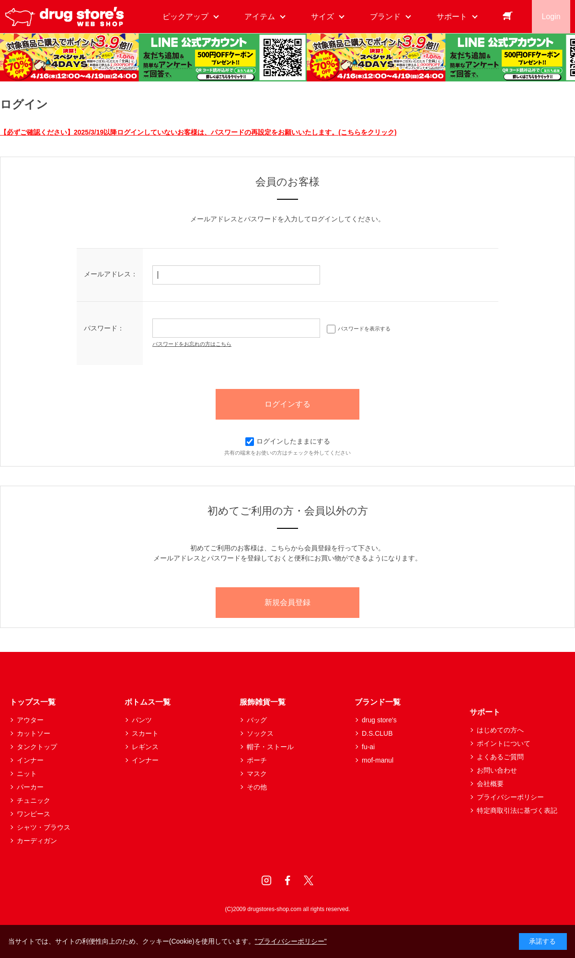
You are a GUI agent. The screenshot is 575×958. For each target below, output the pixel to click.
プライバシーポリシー (510, 797)
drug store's (379, 720)
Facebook (287, 880)
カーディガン (37, 840)
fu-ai (368, 747)
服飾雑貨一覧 (263, 702)
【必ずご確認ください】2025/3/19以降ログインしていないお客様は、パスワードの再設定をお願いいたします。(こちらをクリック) (198, 132)
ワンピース (33, 814)
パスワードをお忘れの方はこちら (191, 344)
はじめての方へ (500, 730)
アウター (30, 720)
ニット (27, 773)
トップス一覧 (33, 702)
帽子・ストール (270, 747)
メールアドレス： (111, 274)
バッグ (257, 720)
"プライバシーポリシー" (291, 941)
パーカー (30, 787)
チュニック (33, 800)
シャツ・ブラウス (43, 827)
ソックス (260, 733)
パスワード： (104, 328)
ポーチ (257, 760)
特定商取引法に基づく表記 (517, 810)
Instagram (266, 880)
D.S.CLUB (377, 733)
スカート (145, 733)
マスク (257, 773)
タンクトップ (37, 747)
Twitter (308, 880)
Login (550, 16)
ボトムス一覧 (148, 702)
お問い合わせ (497, 770)
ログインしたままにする (287, 441)
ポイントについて (503, 743)
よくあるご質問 (500, 757)
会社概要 (490, 783)
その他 (257, 787)
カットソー (33, 733)
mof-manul (377, 760)
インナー (30, 760)
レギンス (145, 747)
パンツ (142, 720)
